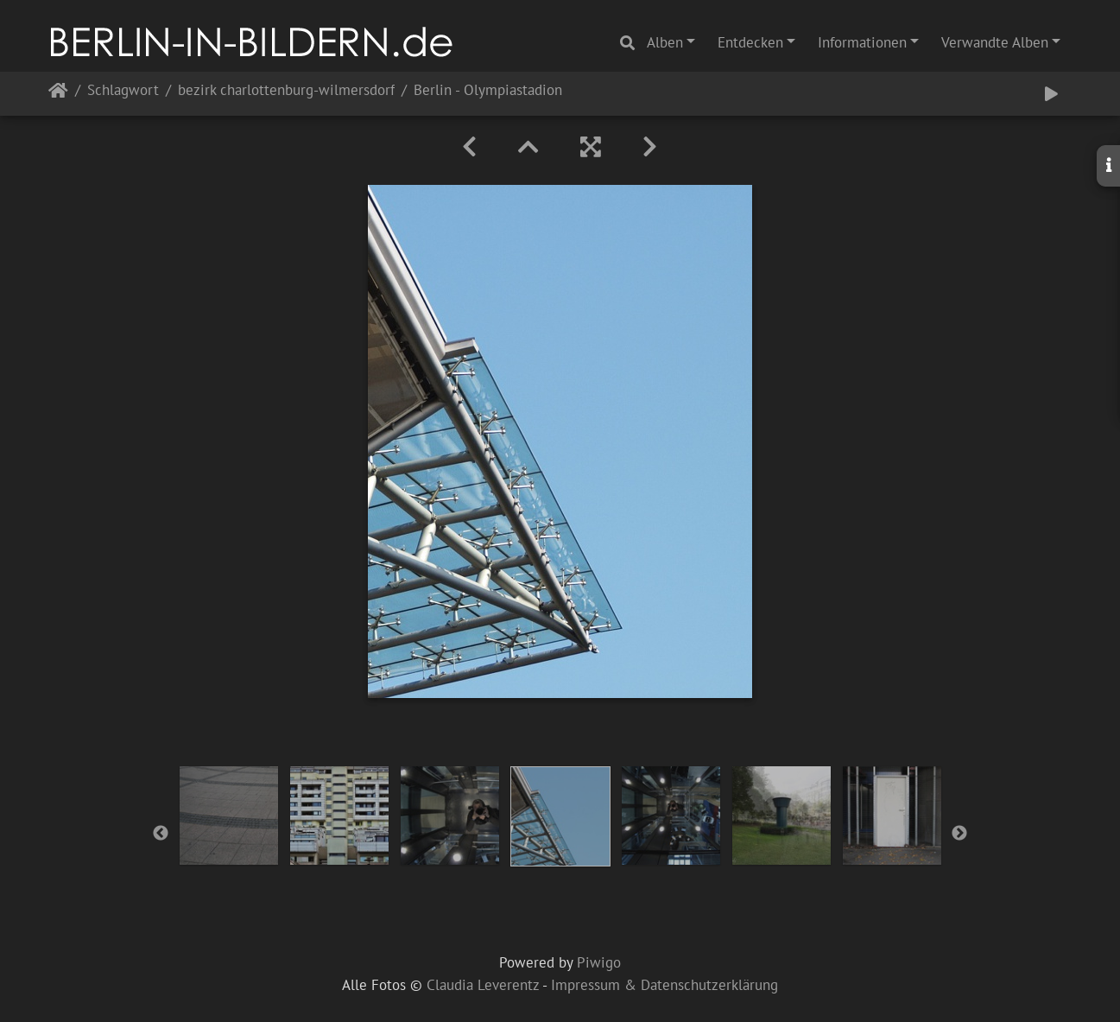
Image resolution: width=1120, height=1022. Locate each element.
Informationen (862, 42)
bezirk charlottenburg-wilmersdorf (286, 91)
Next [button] (959, 833)
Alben (665, 42)
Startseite (58, 94)
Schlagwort (123, 91)
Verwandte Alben (994, 42)
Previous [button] (160, 833)
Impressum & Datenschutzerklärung (664, 984)
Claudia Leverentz (483, 984)
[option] (229, 815)
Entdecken (750, 42)
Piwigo (599, 962)
